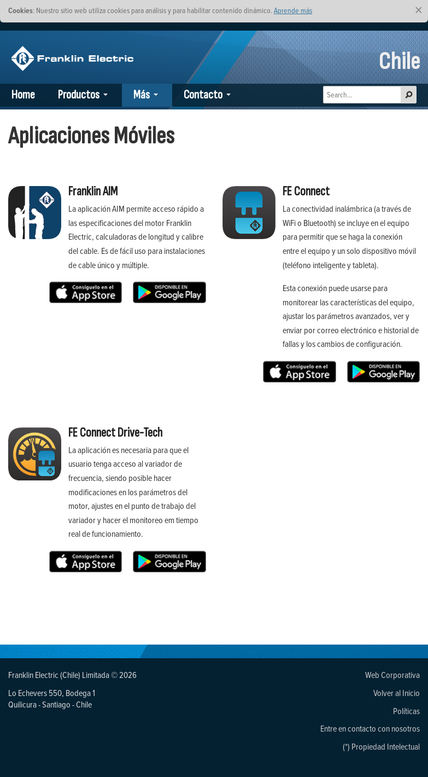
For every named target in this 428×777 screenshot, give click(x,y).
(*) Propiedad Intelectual (381, 746)
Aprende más (293, 10)
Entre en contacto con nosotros (370, 728)
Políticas (406, 711)
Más (141, 95)
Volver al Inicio (396, 693)
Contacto (203, 95)
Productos (78, 95)
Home (23, 95)
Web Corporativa (392, 675)
